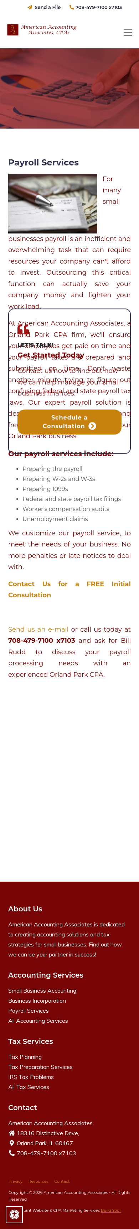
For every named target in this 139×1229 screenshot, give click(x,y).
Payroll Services (28, 1010)
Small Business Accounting (42, 990)
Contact (62, 1181)
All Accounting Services (38, 1020)
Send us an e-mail (39, 629)
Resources (38, 1181)
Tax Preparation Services (40, 1066)
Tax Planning (25, 1056)
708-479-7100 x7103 (96, 7)
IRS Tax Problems (31, 1076)
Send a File (44, 7)
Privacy (15, 1181)
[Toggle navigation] (128, 32)
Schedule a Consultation (70, 122)
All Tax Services (28, 1086)
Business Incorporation (37, 1000)
